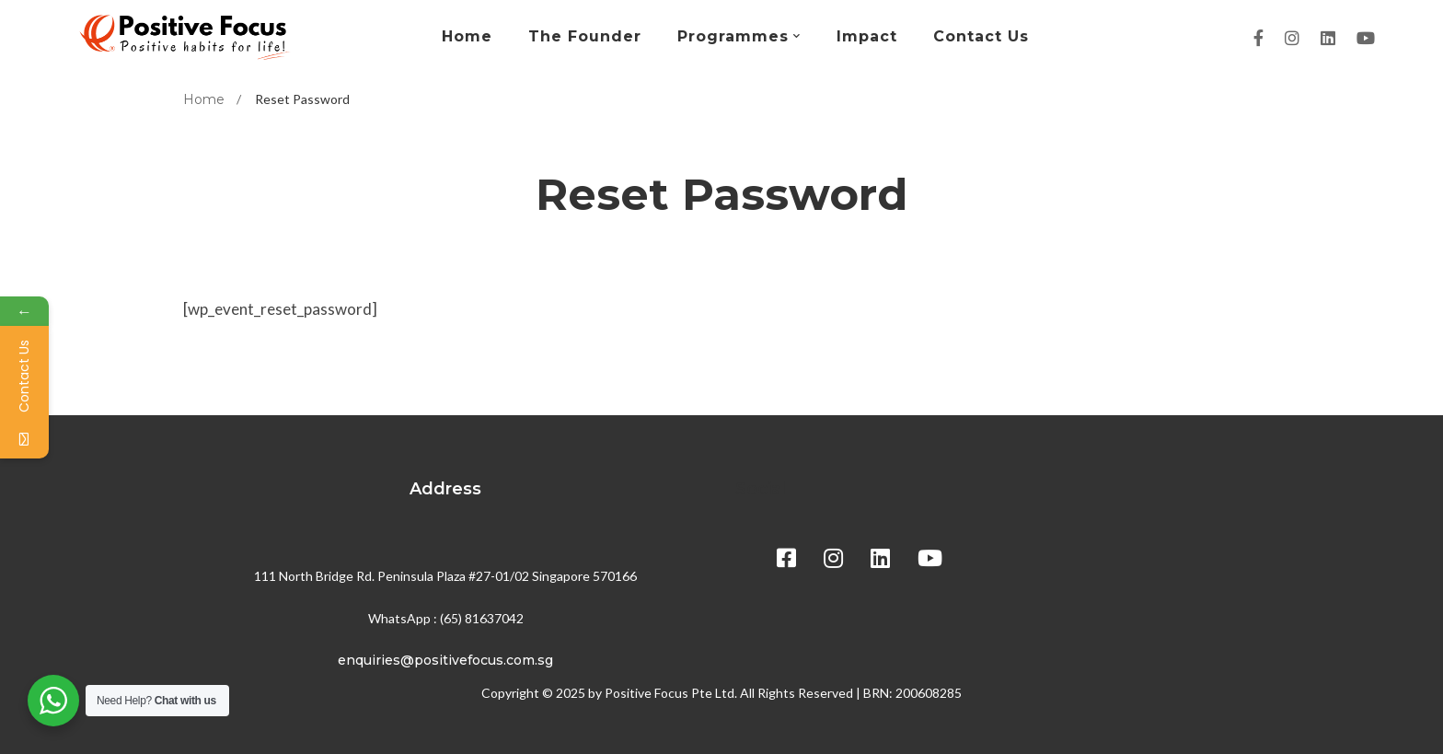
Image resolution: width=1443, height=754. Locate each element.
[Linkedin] (1328, 38)
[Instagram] (1292, 38)
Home (204, 99)
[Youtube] (1365, 38)
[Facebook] (1258, 38)
